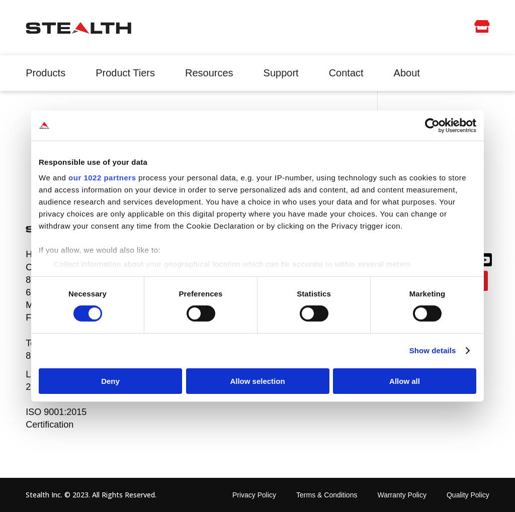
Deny (110, 381)
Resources (209, 72)
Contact (346, 72)
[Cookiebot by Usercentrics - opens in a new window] (432, 125)
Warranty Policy (401, 495)
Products (45, 72)
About (407, 72)
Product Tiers (125, 72)
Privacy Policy (254, 495)
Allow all (404, 381)
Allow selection (257, 381)
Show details (432, 350)
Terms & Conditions (326, 495)
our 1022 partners (102, 177)
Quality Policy (468, 495)
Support (281, 72)
